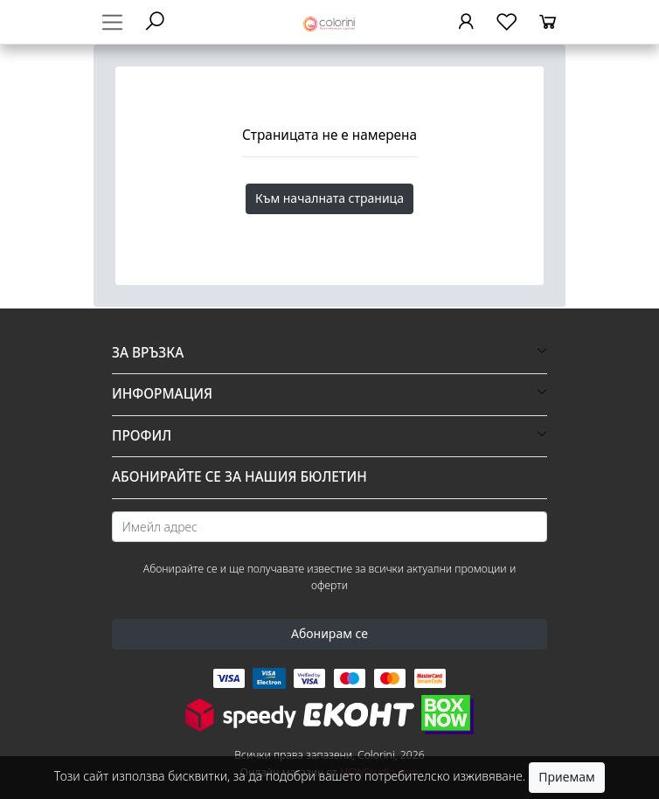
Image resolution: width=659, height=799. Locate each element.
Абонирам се (329, 633)
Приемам (566, 776)
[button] (329, 353)
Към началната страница (329, 198)
